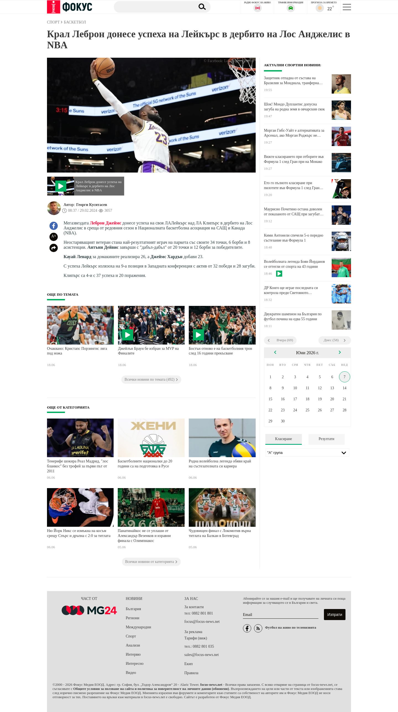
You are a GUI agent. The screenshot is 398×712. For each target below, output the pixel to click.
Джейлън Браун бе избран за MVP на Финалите (148, 351)
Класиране (283, 439)
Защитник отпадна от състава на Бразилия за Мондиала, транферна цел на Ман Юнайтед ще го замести (292, 80)
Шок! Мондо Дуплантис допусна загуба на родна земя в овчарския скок (294, 106)
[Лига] (307, 452)
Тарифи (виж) (195, 638)
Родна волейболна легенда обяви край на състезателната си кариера (220, 463)
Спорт (131, 636)
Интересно (134, 663)
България (133, 609)
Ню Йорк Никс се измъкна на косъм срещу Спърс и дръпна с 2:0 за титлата (79, 533)
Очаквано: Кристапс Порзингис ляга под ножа (77, 351)
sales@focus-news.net (201, 655)
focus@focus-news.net (202, 622)
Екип (188, 664)
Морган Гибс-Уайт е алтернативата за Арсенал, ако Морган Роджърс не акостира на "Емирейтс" (294, 133)
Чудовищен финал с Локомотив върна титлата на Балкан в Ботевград (220, 533)
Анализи (133, 645)
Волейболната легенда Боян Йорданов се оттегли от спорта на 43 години (294, 264)
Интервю (133, 654)
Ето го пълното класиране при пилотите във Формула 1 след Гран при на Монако (292, 185)
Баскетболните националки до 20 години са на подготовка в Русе (145, 463)
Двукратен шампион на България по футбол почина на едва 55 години (293, 316)
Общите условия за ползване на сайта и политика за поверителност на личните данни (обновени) (151, 689)
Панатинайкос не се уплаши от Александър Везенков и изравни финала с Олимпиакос (144, 535)
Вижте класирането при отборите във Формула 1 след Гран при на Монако (294, 159)
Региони (132, 618)
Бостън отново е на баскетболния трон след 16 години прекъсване (220, 351)
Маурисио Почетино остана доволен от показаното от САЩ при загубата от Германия (293, 211)
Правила (191, 673)
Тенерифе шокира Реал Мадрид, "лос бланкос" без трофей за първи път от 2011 (77, 466)
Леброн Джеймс (105, 223)
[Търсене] (151, 7)
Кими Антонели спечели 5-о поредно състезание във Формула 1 (293, 237)
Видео (131, 673)
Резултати (326, 439)
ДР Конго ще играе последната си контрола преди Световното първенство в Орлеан (291, 290)
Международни (138, 627)
